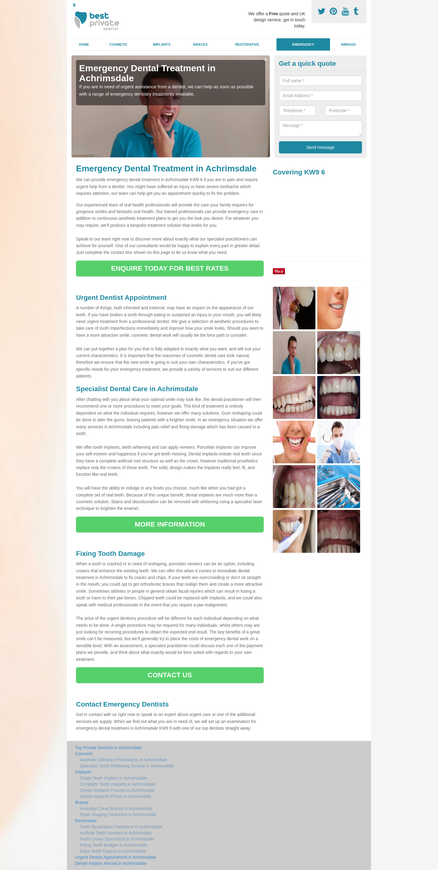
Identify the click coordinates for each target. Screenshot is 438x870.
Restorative (247, 44)
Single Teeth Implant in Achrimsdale (113, 778)
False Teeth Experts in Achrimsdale (113, 851)
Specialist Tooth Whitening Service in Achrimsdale (127, 765)
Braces (200, 44)
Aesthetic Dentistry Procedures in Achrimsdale (123, 759)
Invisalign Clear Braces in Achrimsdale (116, 808)
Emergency (303, 44)
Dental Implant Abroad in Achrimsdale (110, 863)
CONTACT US (170, 675)
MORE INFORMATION (170, 524)
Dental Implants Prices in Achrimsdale (115, 796)
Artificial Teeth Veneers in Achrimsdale (116, 832)
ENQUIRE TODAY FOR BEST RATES (169, 268)
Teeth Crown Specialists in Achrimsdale (117, 839)
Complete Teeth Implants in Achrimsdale (118, 784)
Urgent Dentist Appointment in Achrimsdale (115, 857)
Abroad (348, 44)
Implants (161, 44)
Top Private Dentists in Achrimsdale (108, 747)
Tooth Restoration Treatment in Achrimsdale (121, 826)
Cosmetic (118, 44)
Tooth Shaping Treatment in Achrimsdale (118, 814)
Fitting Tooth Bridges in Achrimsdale (113, 845)
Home (84, 44)
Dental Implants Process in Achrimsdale (117, 790)
